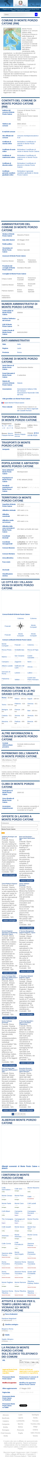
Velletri (17, 679)
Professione (5, 823)
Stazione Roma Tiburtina (7, 1292)
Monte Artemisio (18, 1235)
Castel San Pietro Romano (32, 678)
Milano (17, 699)
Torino (4, 705)
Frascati (14, 59)
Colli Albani (6, 1211)
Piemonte (20, 1430)
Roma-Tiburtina (20, 1291)
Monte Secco (19, 1227)
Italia (19, 344)
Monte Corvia (32, 1235)
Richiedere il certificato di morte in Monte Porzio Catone (28, 150)
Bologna (5, 709)
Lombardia (20, 1421)
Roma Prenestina (6, 1263)
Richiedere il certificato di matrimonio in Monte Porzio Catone (27, 157)
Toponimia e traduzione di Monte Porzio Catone (19, 418)
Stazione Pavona (30, 1244)
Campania (5, 1424)
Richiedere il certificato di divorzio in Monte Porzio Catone (26, 165)
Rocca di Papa (32, 650)
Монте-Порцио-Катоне (8, 434)
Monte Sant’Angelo (19, 1253)
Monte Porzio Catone (27, 30)
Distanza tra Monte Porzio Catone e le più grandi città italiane (18, 690)
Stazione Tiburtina (30, 1292)
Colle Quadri (6, 1227)
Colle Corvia (6, 1243)
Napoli (29, 699)
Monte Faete (6, 1203)
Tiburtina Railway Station (33, 1282)
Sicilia (35, 1418)
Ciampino (5, 662)
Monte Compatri (31, 57)
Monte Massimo (33, 1188)
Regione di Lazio (8, 9)
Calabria (6, 1421)
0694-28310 (21, 124)
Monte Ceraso (7, 1195)
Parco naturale (7, 407)
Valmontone (7, 1320)
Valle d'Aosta (35, 1433)
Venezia (30, 715)
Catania (4, 715)
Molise (20, 1427)
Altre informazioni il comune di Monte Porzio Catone (20, 736)
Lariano (17, 673)
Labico (29, 673)
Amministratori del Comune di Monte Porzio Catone (20, 227)
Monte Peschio (32, 1219)
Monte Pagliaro (7, 1282)
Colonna (6, 59)
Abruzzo (6, 1415)
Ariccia (29, 667)
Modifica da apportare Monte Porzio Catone (27, 1383)
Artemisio (5, 1236)
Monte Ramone (20, 1282)
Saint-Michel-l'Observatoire (13, 403)
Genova (30, 704)
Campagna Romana (31, 1212)
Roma (19, 352)
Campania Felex (18, 1212)
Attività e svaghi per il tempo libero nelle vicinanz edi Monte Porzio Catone (18, 1306)
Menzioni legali (9, 1452)
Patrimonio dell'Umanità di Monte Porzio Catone (20, 755)
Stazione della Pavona (7, 1254)
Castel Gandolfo (30, 657)
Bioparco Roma (7, 1329)
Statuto (19, 383)
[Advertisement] (20, 198)
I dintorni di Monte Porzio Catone (15, 1176)
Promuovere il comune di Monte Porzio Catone (28, 1378)
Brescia (30, 721)
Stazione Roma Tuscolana (20, 1272)
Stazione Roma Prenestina (20, 1263)
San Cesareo (19, 656)
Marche (20, 1424)
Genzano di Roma (6, 673)
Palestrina (5, 679)
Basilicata (5, 1418)
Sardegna (35, 1415)
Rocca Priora (6, 650)
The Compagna (7, 1219)
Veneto (35, 1436)
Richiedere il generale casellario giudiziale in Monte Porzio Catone (27, 173)
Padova (17, 721)
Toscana (35, 1421)
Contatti (34, 1452)
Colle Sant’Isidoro (6, 1189)
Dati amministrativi (16, 340)
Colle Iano (18, 1189)
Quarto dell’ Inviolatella (31, 1272)
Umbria (35, 1430)
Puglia (20, 1433)
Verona (17, 715)
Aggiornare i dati (9, 92)
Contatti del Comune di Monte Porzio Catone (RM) (19, 103)
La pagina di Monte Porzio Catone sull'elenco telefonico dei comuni (20, 1352)
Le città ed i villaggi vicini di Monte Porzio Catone (18, 585)
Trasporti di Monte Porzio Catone (16, 444)
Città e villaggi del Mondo (15, 1454)
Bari (28, 710)
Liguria (20, 1418)
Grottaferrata (19, 650)
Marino (4, 657)
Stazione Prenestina (31, 1253)
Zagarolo (18, 662)
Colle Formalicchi (19, 1243)
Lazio (19, 348)
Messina (5, 721)
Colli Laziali (31, 1203)
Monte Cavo (19, 1203)
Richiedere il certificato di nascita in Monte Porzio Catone (26, 143)
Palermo (18, 704)
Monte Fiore (19, 1195)
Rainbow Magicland (9, 1318)
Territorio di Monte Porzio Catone (16, 499)
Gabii (29, 1196)
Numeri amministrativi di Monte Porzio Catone (19, 305)
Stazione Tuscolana (31, 1263)
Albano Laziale (7, 666)
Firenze (17, 709)
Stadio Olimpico (7, 1339)
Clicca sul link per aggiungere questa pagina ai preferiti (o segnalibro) (29, 1371)
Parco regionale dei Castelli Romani (20, 73)
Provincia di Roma (19, 9)
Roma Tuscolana (5, 1272)
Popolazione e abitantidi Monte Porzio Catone (20, 465)
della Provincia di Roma (29, 33)
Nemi (29, 662)
